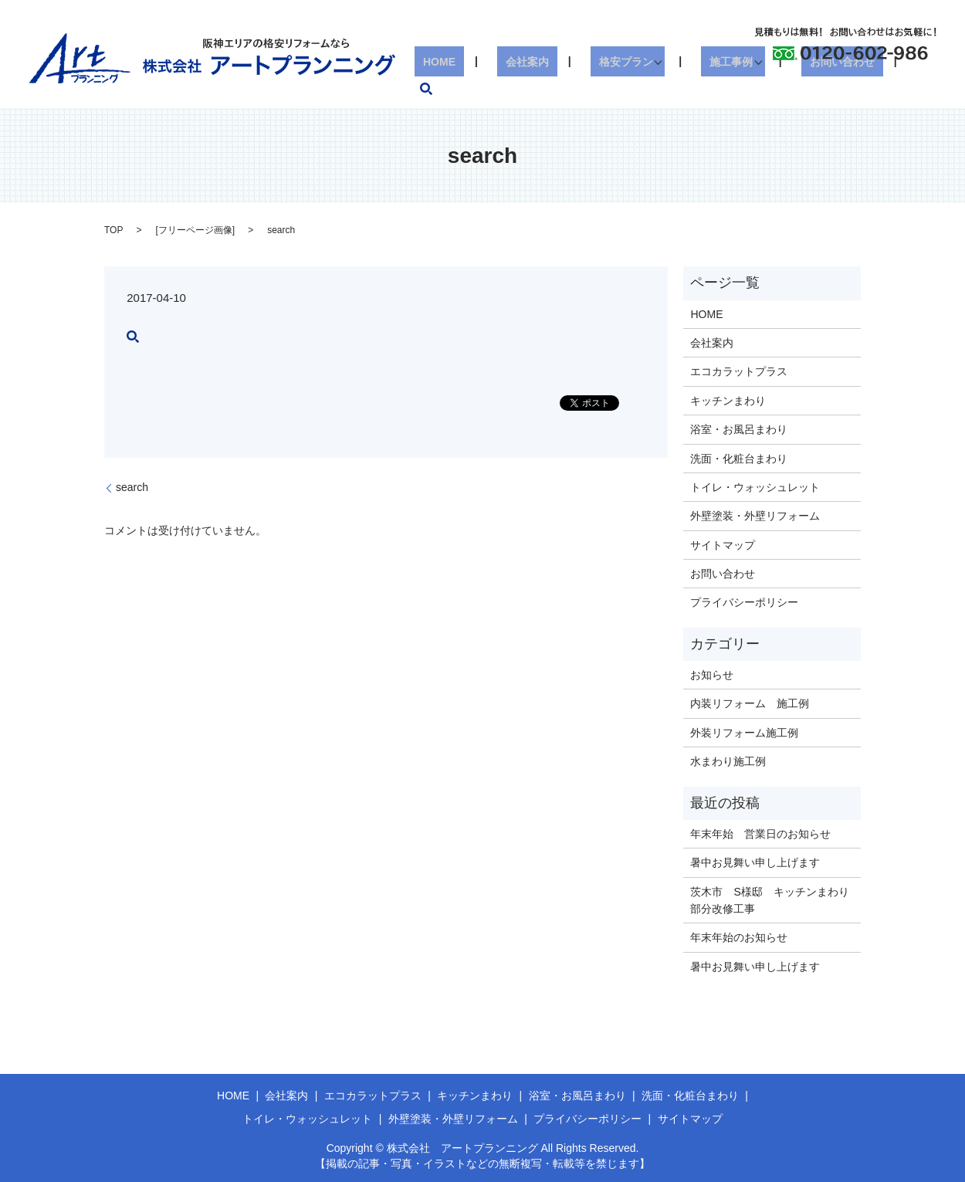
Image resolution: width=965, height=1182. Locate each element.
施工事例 (736, 89)
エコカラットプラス (738, 371)
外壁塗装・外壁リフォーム (755, 516)
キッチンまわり (728, 401)
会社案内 (553, 89)
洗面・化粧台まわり (738, 458)
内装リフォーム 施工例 (749, 703)
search (920, 88)
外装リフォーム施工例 (744, 732)
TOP (113, 230)
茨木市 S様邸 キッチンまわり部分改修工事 (769, 900)
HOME (482, 89)
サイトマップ (722, 545)
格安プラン (635, 89)
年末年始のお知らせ (738, 937)
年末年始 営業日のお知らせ (760, 834)
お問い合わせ (843, 89)
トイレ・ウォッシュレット (755, 487)
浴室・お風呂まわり (738, 429)
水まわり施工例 (728, 761)
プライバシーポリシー (744, 602)
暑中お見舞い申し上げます (755, 862)
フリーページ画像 (195, 230)
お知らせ (711, 675)
